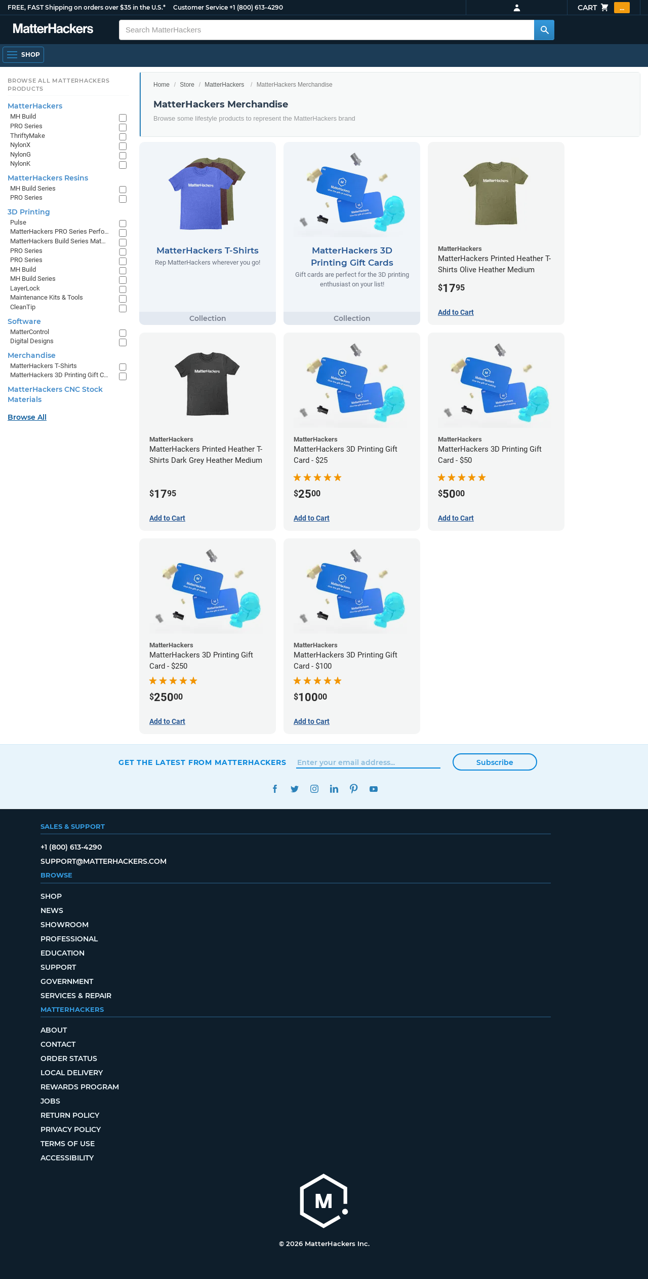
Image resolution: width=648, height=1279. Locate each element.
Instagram (314, 789)
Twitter (294, 789)
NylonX (20, 145)
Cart (604, 7)
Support (58, 967)
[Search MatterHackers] (544, 30)
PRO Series (26, 126)
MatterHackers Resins (48, 177)
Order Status (68, 1058)
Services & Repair (75, 995)
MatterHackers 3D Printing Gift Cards (59, 375)
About (53, 1030)
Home (161, 84)
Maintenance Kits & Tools (46, 297)
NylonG (20, 154)
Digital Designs (32, 341)
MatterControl (29, 332)
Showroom (64, 924)
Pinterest (353, 789)
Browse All (27, 417)
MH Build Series (33, 188)
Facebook (275, 789)
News (51, 910)
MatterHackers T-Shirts (43, 366)
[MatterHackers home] (53, 30)
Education (62, 953)
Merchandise (32, 355)
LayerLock (25, 288)
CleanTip (22, 307)
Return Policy (69, 1115)
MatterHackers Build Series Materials (59, 241)
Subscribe (494, 762)
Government (66, 981)
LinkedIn (334, 789)
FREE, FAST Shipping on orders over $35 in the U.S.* (87, 7)
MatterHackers (224, 84)
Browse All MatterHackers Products (58, 84)
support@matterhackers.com (103, 861)
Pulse (18, 222)
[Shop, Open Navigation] (23, 55)
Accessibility (67, 1157)
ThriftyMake (27, 135)
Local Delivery (71, 1072)
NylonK (20, 163)
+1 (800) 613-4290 (256, 7)
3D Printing (29, 211)
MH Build (23, 116)
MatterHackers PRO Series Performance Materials (59, 231)
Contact (57, 1044)
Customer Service (200, 7)
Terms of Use (67, 1143)
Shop (51, 896)
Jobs (50, 1101)
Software (24, 321)
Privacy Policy (70, 1129)
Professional (69, 938)
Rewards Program (79, 1086)
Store (187, 84)
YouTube (373, 789)
